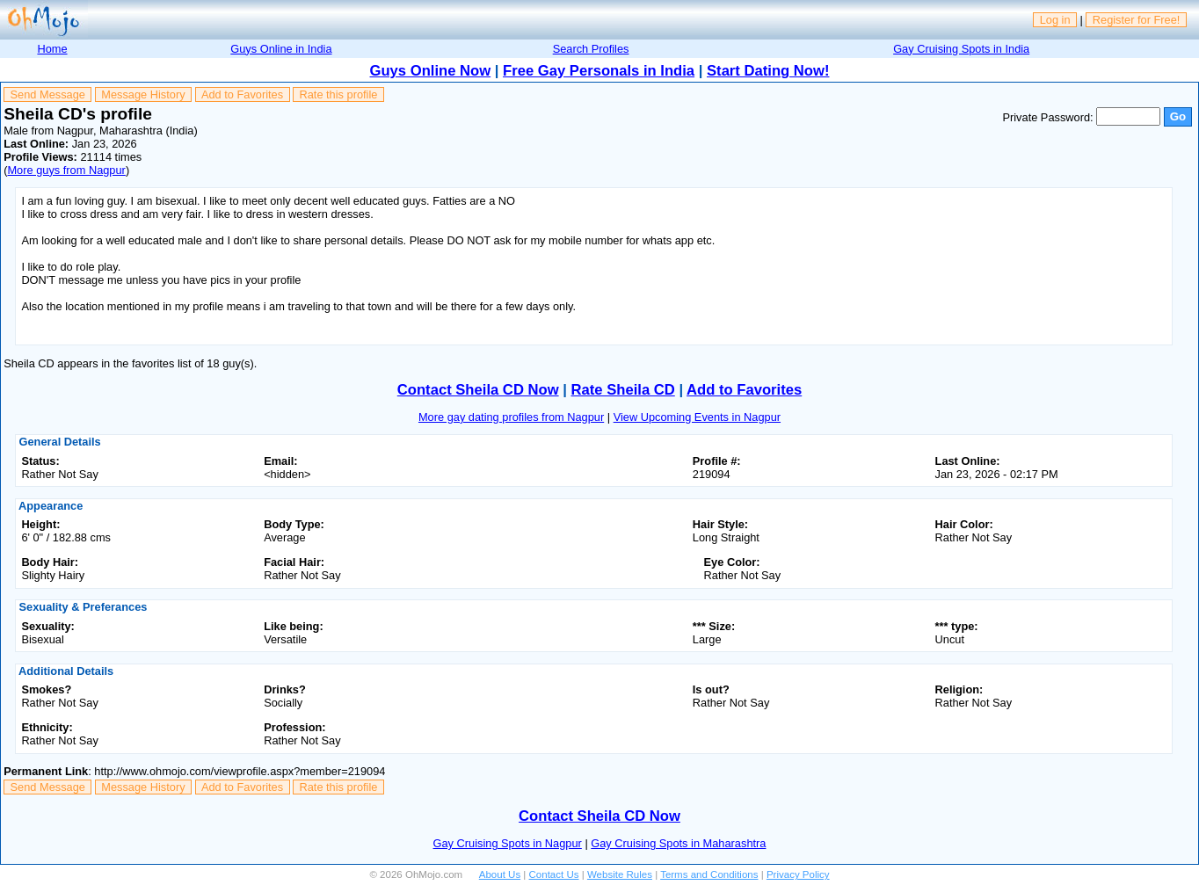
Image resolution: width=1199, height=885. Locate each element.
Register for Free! (1137, 19)
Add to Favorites (242, 94)
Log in (1055, 19)
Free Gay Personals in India (598, 70)
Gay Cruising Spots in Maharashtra (678, 843)
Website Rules (619, 874)
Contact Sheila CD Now (478, 389)
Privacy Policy (798, 874)
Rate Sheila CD (623, 389)
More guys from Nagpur (66, 170)
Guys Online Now (430, 70)
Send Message (48, 94)
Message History (143, 94)
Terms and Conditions (709, 874)
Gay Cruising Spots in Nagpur (507, 843)
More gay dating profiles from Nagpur (511, 417)
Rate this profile (338, 94)
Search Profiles (591, 48)
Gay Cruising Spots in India (961, 48)
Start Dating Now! (768, 70)
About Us (499, 874)
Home (52, 48)
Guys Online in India (280, 48)
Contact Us (554, 874)
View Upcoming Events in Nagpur (697, 417)
